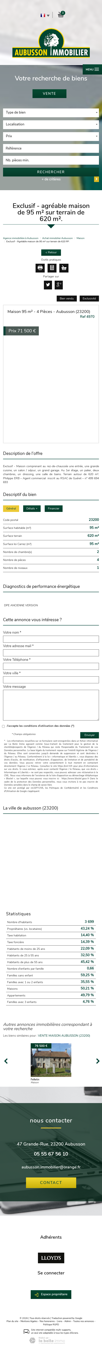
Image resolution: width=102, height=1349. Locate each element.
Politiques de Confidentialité (64, 788)
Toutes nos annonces (83, 1321)
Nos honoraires (47, 1321)
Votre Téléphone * (17, 660)
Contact (51, 1182)
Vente (49, 93)
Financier (53, 508)
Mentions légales (29, 1321)
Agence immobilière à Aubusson (20, 238)
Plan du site (12, 1321)
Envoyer (90, 735)
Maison (81, 238)
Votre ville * (12, 673)
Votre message (14, 687)
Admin (67, 1321)
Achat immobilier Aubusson (57, 238)
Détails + (31, 508)
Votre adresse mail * (18, 646)
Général (11, 508)
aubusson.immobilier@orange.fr (51, 1167)
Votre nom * (12, 633)
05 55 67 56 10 (51, 1154)
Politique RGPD (51, 1324)
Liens (59, 1321)
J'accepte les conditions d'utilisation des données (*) (40, 726)
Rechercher (51, 172)
